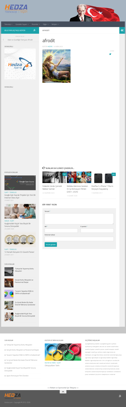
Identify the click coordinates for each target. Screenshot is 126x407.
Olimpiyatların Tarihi (52, 365)
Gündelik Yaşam (21, 24)
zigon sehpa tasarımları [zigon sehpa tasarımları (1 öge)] (96, 360)
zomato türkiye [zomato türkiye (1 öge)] (98, 369)
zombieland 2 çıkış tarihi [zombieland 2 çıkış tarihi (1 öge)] (95, 374)
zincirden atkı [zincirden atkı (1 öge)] (115, 360)
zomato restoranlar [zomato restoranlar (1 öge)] (90, 369)
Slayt (6, 192)
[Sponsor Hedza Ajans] (34, 30)
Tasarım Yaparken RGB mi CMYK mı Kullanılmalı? (24, 292)
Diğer (45, 24)
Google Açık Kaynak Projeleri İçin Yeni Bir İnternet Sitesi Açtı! (20, 196)
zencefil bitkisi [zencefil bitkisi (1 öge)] (114, 346)
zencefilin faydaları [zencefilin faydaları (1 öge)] (90, 349)
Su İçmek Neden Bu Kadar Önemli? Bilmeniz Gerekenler (25, 303)
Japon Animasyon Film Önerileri (17, 375)
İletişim (54, 24)
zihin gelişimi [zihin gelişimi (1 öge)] (108, 360)
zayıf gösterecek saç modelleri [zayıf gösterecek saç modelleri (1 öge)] (92, 344)
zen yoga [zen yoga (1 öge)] (94, 355)
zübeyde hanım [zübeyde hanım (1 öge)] (105, 374)
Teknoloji (7, 24)
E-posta (84, 226)
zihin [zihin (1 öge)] (103, 360)
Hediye (50, 46)
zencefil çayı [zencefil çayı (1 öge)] (94, 352)
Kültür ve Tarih (50, 363)
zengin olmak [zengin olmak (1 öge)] (109, 352)
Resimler (35, 24)
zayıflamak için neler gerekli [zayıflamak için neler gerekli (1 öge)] (92, 346)
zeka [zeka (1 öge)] (100, 346)
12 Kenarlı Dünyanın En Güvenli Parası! (19, 252)
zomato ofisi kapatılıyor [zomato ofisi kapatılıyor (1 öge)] (113, 366)
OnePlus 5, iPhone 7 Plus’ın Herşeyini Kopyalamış (102, 187)
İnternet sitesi (50, 235)
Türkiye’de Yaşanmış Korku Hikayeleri (24, 269)
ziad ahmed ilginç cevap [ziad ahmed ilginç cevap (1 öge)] (116, 355)
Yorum (47, 211)
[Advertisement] (79, 112)
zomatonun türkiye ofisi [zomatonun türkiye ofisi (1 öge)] (101, 366)
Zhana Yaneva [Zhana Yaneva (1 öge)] (100, 355)
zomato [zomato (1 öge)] (87, 363)
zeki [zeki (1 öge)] (103, 346)
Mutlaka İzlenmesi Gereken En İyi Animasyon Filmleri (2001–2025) (77, 189)
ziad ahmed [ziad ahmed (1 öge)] (106, 355)
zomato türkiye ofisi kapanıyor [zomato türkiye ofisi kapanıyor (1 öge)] (98, 372)
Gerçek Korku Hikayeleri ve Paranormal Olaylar (24, 281)
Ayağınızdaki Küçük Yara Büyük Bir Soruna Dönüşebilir (17, 225)
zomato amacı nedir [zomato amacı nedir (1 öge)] (94, 363)
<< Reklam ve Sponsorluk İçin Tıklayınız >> (63, 387)
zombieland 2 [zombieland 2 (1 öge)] (110, 372)
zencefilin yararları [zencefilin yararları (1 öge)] (100, 349)
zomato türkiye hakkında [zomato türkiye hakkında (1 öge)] (109, 369)
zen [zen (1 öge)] (105, 346)
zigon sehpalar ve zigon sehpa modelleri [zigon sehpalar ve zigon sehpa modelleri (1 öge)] (101, 358)
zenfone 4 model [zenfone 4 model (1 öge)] (102, 352)
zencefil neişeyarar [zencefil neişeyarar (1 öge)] (109, 349)
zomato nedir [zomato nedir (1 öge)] (114, 363)
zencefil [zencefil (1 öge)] (109, 346)
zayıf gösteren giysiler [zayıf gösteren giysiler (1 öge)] (105, 344)
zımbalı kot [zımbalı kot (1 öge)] (112, 374)
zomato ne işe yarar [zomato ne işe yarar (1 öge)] (90, 366)
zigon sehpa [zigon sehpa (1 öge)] (88, 358)
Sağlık (6, 221)
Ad (46, 226)
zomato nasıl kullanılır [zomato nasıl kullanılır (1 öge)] (104, 363)
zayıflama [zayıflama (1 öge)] (113, 344)
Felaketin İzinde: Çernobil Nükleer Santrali (52, 187)
